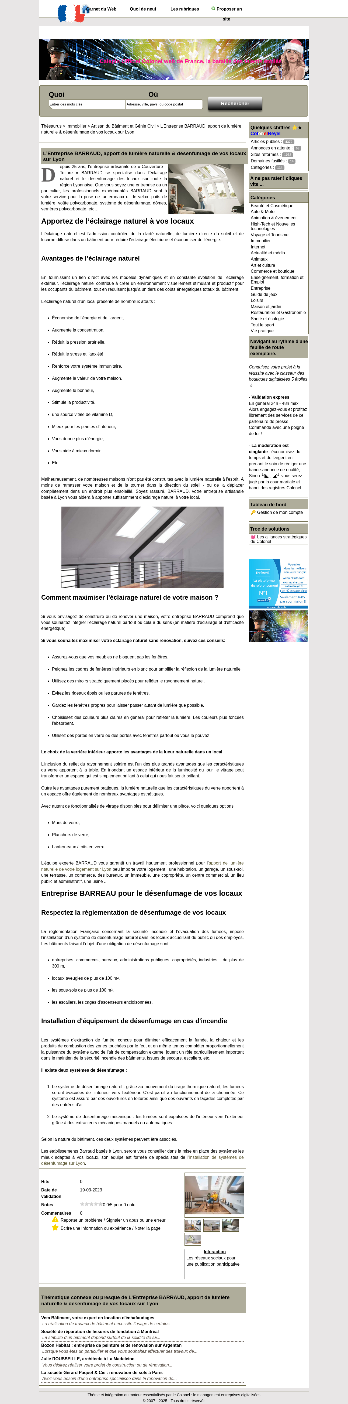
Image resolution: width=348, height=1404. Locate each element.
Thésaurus (51, 126)
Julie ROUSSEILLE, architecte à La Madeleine (87, 1359)
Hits (45, 1181)
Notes (47, 1205)
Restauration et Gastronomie (278, 312)
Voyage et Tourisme (269, 235)
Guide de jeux (264, 294)
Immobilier (261, 240)
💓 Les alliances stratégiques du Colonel (278, 539)
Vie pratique (262, 331)
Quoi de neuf (143, 9)
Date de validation (51, 1193)
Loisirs (257, 300)
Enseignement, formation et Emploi (277, 280)
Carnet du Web (101, 9)
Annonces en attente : (276, 148)
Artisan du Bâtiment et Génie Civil (123, 126)
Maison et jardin (266, 306)
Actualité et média (268, 253)
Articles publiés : (272, 141)
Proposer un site (226, 10)
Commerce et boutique (272, 271)
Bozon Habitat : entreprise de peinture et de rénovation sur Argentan (111, 1345)
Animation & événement (274, 218)
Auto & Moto (262, 211)
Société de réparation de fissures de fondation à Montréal (100, 1331)
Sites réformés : (272, 154)
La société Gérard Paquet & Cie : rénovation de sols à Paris (102, 1372)
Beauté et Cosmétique (272, 205)
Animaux (259, 259)
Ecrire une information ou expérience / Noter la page (111, 1228)
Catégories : (267, 167)
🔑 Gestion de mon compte (276, 512)
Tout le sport (262, 325)
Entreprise (260, 288)
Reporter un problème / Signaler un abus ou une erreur (113, 1220)
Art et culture (263, 265)
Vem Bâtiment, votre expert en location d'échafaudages (97, 1318)
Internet (258, 247)
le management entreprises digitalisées (226, 1395)
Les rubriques (184, 9)
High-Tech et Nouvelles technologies (273, 226)
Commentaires (56, 1213)
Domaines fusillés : (273, 161)
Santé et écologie (267, 318)
